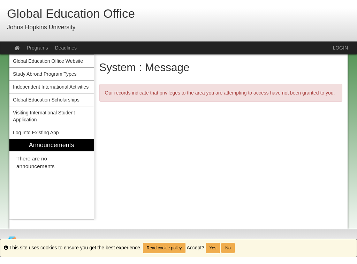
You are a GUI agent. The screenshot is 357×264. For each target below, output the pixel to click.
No (227, 248)
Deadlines (66, 48)
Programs (37, 48)
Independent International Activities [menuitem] (51, 87)
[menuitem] (51, 179)
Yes (213, 248)
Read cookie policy (164, 248)
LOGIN (340, 48)
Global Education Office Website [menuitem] (48, 61)
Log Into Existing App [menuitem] (36, 132)
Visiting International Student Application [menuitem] (44, 116)
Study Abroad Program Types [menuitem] (45, 74)
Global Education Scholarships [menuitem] (46, 100)
